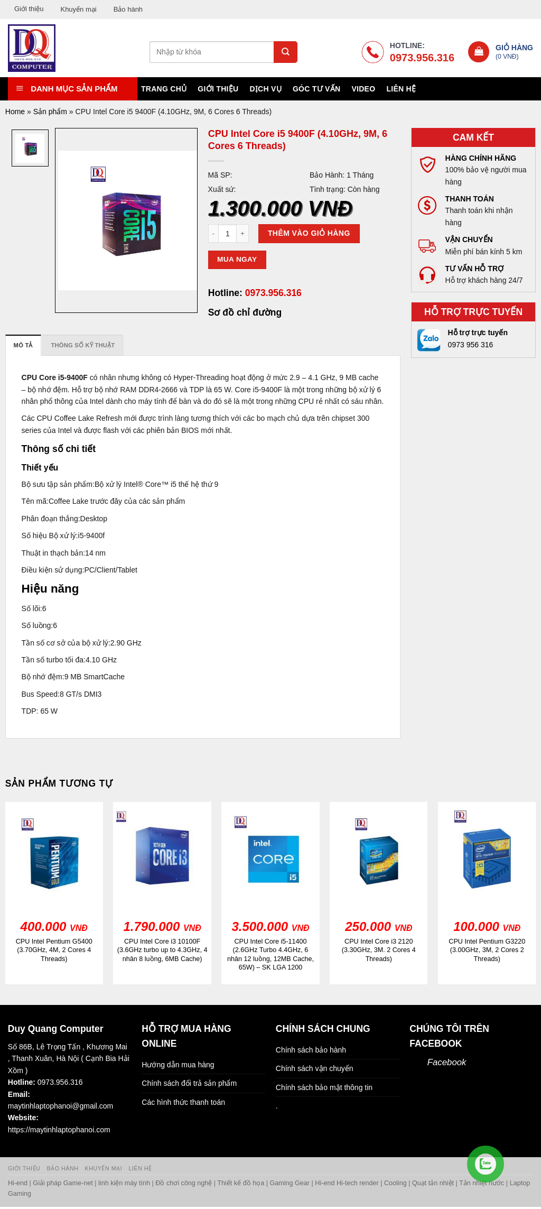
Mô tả (23, 345)
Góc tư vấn (316, 89)
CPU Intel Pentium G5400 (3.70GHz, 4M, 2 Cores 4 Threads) (54, 950)
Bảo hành (128, 9)
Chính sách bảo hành (311, 1050)
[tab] (23, 345)
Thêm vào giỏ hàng (309, 233)
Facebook (447, 1062)
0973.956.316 (272, 293)
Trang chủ (163, 89)
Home (15, 111)
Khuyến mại (78, 9)
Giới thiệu (28, 9)
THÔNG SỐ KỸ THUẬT (83, 345)
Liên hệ (401, 89)
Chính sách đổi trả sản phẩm (189, 1083)
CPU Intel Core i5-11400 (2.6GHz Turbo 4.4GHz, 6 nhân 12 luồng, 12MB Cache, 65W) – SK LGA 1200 (270, 954)
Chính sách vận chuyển (314, 1068)
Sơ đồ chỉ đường (245, 312)
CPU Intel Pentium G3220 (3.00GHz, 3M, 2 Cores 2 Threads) (487, 950)
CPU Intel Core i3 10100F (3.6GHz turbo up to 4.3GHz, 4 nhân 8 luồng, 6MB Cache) (162, 950)
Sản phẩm (50, 111)
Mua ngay (237, 259)
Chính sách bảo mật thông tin (324, 1087)
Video (363, 89)
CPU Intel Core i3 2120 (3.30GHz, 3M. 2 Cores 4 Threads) (379, 950)
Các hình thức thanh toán (183, 1102)
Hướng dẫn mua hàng (178, 1064)
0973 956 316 (470, 344)
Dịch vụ (265, 89)
